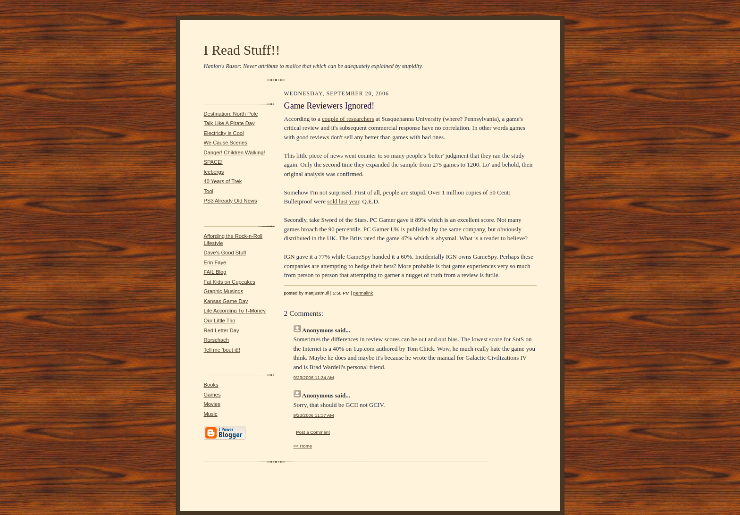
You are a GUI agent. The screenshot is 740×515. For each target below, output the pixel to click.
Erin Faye (215, 262)
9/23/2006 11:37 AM (314, 415)
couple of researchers (348, 118)
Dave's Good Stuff (225, 252)
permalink (363, 292)
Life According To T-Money (235, 310)
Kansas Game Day (226, 301)
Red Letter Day (221, 330)
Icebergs (214, 172)
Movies (212, 404)
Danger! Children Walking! (234, 152)
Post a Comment (313, 432)
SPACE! (213, 162)
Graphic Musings (224, 291)
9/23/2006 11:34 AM (314, 377)
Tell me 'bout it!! (222, 350)
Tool (209, 191)
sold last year (343, 201)
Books (211, 385)
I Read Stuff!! (242, 50)
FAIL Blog (215, 272)
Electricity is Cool (224, 133)
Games (212, 394)
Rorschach (216, 340)
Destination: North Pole (231, 114)
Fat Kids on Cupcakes (229, 282)
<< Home (303, 445)
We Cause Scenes (225, 142)
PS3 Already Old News (230, 200)
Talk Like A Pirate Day (229, 123)
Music (211, 414)
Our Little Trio (219, 320)
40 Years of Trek (223, 181)
